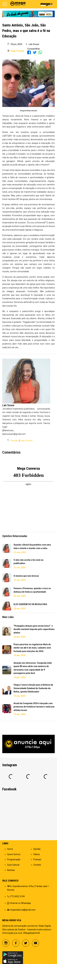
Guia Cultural (13, 865)
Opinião (14, 440)
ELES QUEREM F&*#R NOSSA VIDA (30, 604)
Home (10, 849)
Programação (13, 859)
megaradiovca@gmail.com (23, 910)
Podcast (37, 859)
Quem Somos (13, 854)
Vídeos (36, 854)
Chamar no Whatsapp (20, 903)
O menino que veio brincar (26, 576)
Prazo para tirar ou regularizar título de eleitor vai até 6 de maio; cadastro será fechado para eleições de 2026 (32, 648)
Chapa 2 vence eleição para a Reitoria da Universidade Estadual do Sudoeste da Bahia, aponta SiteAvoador (33, 688)
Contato (37, 865)
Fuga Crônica (26, 440)
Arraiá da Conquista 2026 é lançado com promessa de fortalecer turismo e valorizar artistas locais (34, 707)
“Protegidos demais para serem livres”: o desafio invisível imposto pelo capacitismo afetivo (34, 629)
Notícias (11, 870)
